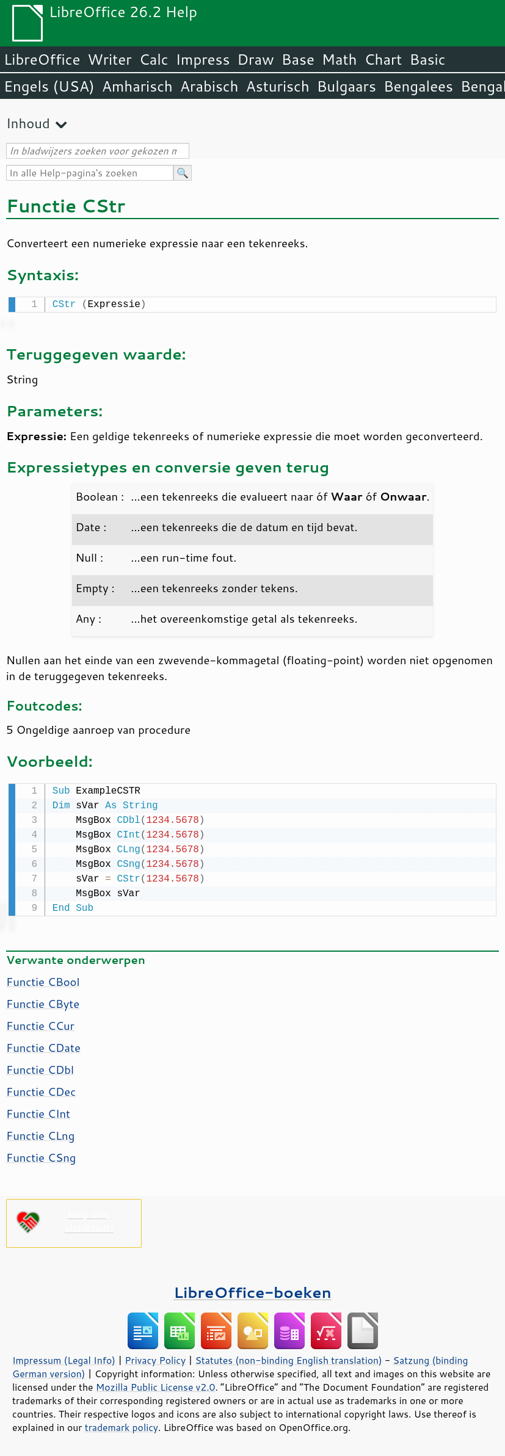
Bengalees (418, 86)
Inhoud (28, 123)
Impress (203, 59)
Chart (383, 59)
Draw (255, 59)
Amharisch (137, 86)
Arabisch (209, 86)
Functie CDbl (40, 1067)
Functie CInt (38, 1111)
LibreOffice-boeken (252, 1289)
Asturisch (278, 86)
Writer (109, 59)
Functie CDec (41, 1089)
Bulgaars (346, 86)
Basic (427, 59)
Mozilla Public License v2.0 (156, 1384)
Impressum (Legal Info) (63, 1357)
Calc (154, 59)
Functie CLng (40, 1133)
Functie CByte (42, 1001)
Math (339, 59)
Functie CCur (40, 1023)
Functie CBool (43, 979)
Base (298, 59)
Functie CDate (43, 1045)
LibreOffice (42, 59)
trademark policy (121, 1425)
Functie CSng (41, 1155)
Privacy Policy (155, 1357)
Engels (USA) (49, 86)
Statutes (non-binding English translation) (288, 1357)
